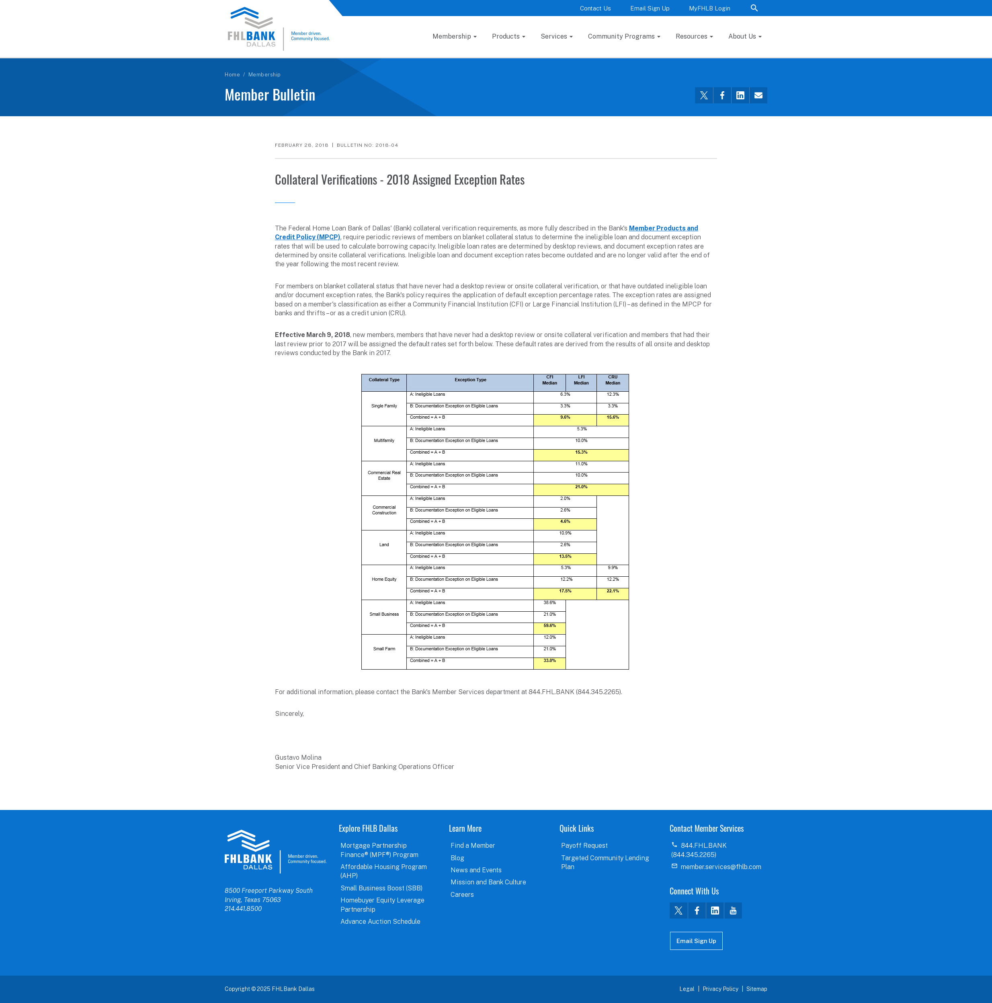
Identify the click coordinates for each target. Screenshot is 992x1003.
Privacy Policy (720, 989)
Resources (691, 36)
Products (506, 36)
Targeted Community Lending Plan (605, 862)
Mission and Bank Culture (488, 882)
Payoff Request (584, 845)
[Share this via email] (758, 95)
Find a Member (473, 845)
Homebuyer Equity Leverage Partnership (382, 904)
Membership (451, 36)
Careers (462, 894)
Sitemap (756, 989)
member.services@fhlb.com (721, 867)
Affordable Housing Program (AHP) (383, 871)
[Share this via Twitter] (704, 95)
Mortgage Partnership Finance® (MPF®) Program (379, 850)
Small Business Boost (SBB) (381, 888)
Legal (687, 989)
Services (554, 36)
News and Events (476, 870)
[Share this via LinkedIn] (740, 95)
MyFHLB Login (709, 8)
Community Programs (621, 36)
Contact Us (595, 8)
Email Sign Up (650, 8)
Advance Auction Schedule (380, 921)
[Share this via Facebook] (722, 95)
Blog (457, 858)
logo (275, 851)
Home (232, 75)
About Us (742, 36)
